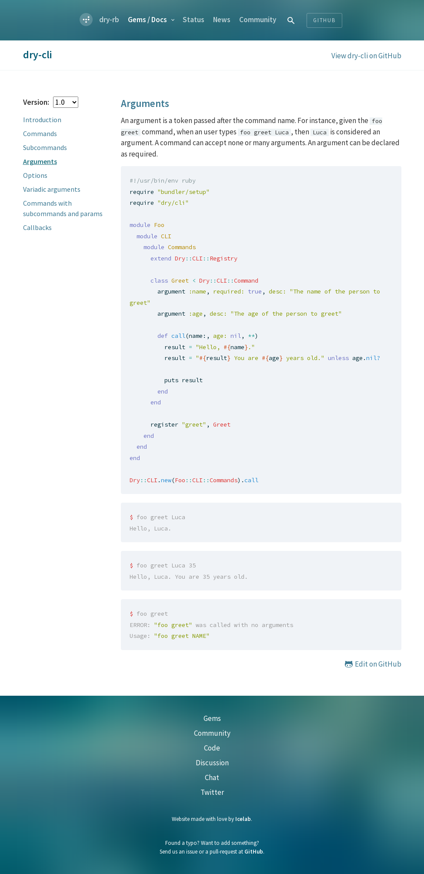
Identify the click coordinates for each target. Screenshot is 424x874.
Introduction (42, 119)
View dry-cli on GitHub (366, 55)
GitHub (253, 851)
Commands (40, 133)
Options (35, 175)
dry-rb (109, 19)
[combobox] (291, 20)
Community (257, 19)
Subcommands (45, 147)
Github (324, 20)
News (221, 19)
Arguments (40, 161)
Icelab (243, 819)
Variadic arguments (51, 189)
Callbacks (37, 227)
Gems (147, 19)
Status (193, 19)
